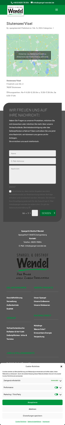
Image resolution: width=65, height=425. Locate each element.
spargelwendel (15, 28)
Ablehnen (32, 409)
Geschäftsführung (14, 297)
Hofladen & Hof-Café (15, 331)
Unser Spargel (40, 297)
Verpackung (39, 336)
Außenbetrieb (13, 305)
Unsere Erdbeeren (42, 301)
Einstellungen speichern (32, 416)
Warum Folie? (39, 329)
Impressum (46, 421)
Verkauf (11, 318)
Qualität (10, 308)
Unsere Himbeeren (42, 305)
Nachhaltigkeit (42, 315)
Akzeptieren (32, 402)
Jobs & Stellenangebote (21, 353)
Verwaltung (12, 301)
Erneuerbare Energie (43, 333)
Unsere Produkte (43, 287)
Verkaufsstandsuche (16, 328)
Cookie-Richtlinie (20, 421)
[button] (61, 366)
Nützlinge (38, 325)
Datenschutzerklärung (34, 421)
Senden (46, 213)
